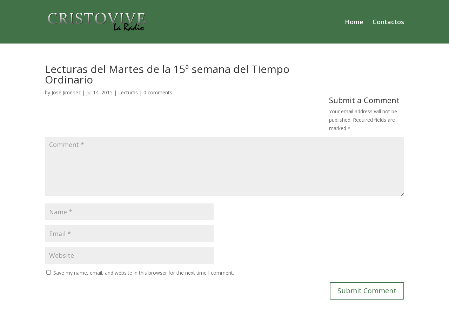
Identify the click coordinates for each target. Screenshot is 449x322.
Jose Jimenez (66, 92)
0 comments (157, 92)
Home (354, 22)
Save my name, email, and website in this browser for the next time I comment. (143, 272)
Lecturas (128, 92)
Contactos (388, 22)
